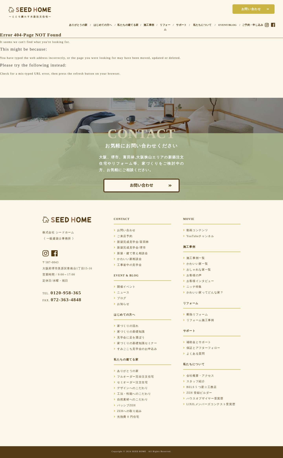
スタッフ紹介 (194, 381)
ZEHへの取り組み (128, 411)
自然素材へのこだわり (131, 399)
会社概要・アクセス (198, 375)
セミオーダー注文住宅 (131, 382)
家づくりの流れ (126, 325)
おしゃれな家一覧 (197, 269)
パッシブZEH (125, 405)
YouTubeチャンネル (198, 236)
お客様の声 (192, 275)
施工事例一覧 (194, 258)
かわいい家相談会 (128, 259)
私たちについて (202, 24)
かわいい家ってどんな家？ (203, 292)
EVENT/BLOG (227, 24)
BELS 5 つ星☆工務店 (200, 387)
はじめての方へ (103, 24)
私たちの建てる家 (127, 24)
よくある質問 (194, 353)
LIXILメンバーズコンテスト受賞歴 (209, 404)
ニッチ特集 (192, 286)
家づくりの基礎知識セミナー (135, 343)
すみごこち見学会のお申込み (135, 348)
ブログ (120, 298)
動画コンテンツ (195, 230)
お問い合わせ (251, 9)
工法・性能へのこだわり (132, 393)
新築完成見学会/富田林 (131, 241)
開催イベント (125, 286)
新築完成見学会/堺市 (130, 247)
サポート (181, 24)
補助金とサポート (197, 342)
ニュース (122, 292)
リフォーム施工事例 (198, 320)
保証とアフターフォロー (201, 347)
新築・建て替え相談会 (131, 253)
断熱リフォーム (195, 314)
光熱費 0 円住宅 (126, 416)
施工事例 (149, 24)
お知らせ (122, 304)
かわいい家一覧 (195, 263)
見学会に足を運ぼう (129, 337)
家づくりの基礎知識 (129, 331)
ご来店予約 (123, 236)
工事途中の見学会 (128, 264)
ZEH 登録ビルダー (197, 392)
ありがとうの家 (78, 24)
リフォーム (165, 27)
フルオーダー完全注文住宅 (134, 376)
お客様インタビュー (198, 281)
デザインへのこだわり (131, 388)
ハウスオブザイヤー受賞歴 (203, 398)
